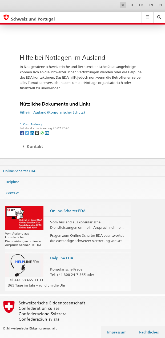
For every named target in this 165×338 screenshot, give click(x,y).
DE (122, 5)
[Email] (47, 133)
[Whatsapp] (42, 133)
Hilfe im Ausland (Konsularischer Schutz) (52, 112)
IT (132, 5)
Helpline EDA (61, 258)
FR (141, 5)
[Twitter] (27, 133)
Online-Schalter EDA (19, 171)
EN (151, 5)
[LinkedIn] (32, 133)
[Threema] (37, 133)
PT (160, 5)
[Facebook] (22, 133)
